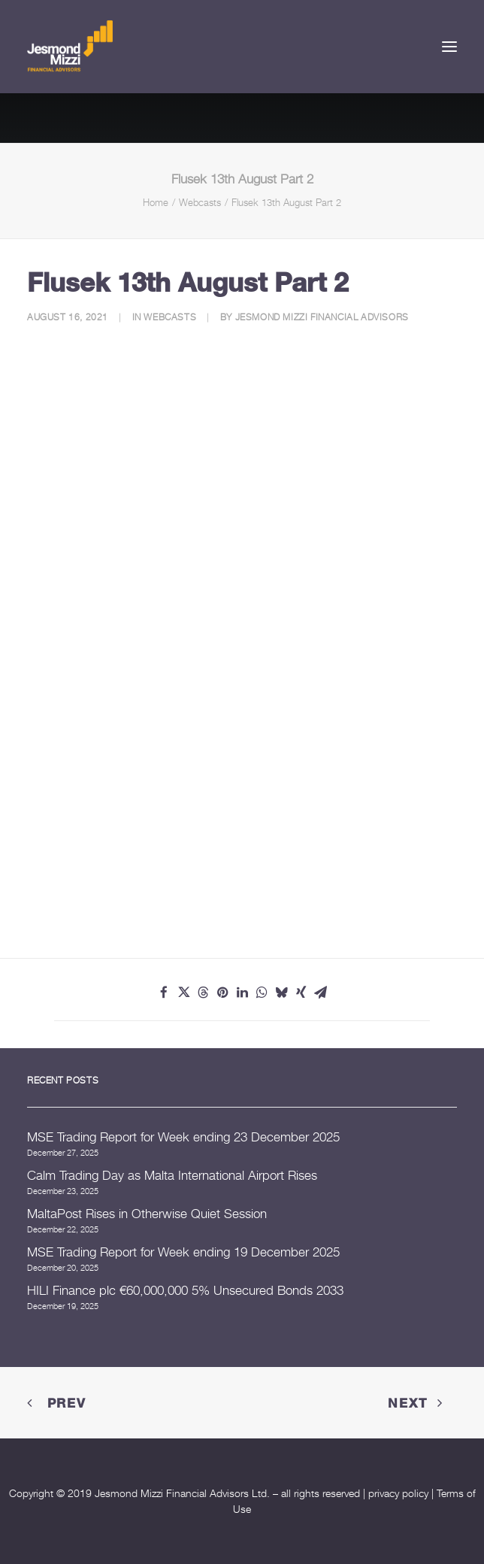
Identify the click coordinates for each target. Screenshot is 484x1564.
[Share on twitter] (183, 993)
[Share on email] (320, 993)
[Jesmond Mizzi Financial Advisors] (70, 46)
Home (155, 202)
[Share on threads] (203, 993)
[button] (449, 46)
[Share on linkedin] (242, 993)
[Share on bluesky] (281, 993)
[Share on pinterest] (222, 993)
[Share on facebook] (164, 993)
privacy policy (398, 1493)
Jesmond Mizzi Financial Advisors (322, 317)
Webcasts (200, 202)
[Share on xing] (301, 993)
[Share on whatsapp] (262, 993)
